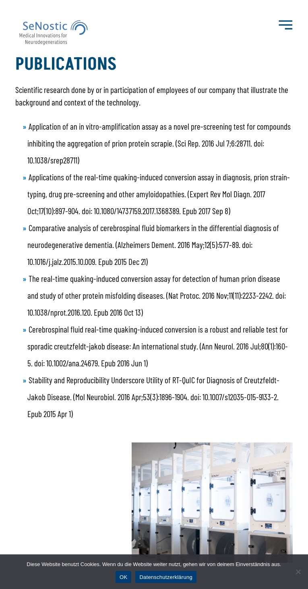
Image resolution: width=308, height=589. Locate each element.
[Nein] (298, 572)
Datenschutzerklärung (165, 577)
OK (123, 577)
